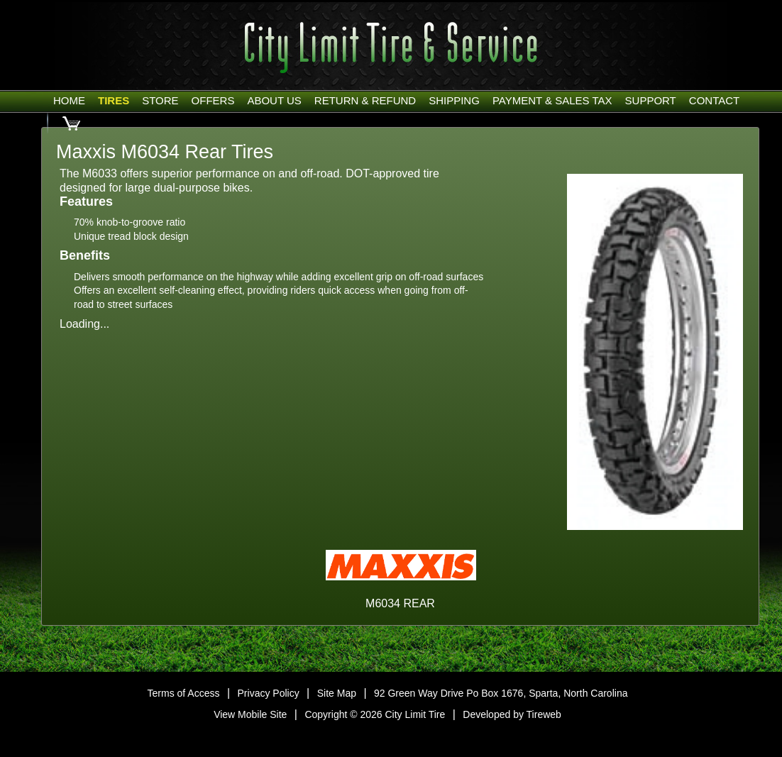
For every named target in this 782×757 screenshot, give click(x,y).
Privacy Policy (268, 693)
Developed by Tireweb (512, 714)
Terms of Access (184, 693)
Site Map (336, 693)
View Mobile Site (250, 714)
